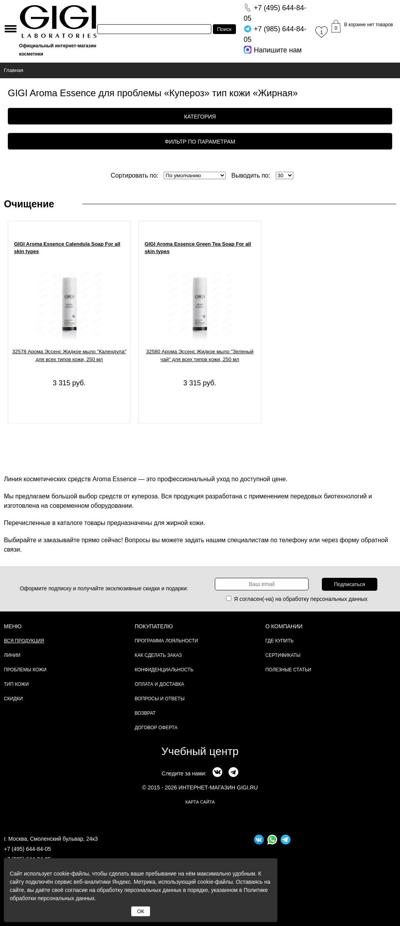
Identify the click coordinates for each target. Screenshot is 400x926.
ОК (140, 911)
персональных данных (339, 599)
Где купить (279, 641)
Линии (12, 655)
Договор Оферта (156, 727)
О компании (283, 626)
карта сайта (199, 802)
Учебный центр (200, 751)
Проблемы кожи (25, 669)
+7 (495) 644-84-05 (27, 849)
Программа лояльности (166, 641)
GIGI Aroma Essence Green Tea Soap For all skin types (198, 248)
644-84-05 (275, 13)
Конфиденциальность (164, 669)
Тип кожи (16, 684)
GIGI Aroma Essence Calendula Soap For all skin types (67, 248)
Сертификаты (282, 655)
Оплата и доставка (159, 684)
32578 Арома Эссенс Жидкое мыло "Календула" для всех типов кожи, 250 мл (69, 355)
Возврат (145, 713)
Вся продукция (24, 641)
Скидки (13, 698)
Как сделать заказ (158, 655)
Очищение (29, 203)
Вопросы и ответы (160, 698)
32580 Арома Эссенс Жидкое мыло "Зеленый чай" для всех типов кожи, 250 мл (200, 355)
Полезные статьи (288, 669)
